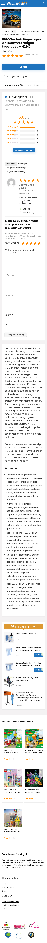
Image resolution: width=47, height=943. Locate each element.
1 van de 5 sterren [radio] (23, 243)
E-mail (9, 324)
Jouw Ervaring (12, 242)
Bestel (23, 66)
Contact (5, 891)
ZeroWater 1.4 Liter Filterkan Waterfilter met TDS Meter (28, 649)
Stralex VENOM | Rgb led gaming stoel (27, 678)
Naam (9, 314)
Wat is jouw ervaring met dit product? (20, 252)
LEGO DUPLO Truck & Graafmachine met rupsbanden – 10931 (34, 753)
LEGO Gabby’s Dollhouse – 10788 (12, 791)
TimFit (18, 639)
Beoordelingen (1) (13, 85)
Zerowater (20, 656)
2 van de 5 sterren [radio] (25, 243)
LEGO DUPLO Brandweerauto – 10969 (12, 753)
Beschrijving (33, 85)
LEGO (11, 51)
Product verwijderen (10, 905)
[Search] (43, 3)
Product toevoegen (10, 901)
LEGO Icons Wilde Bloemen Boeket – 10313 (33, 792)
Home (4, 31)
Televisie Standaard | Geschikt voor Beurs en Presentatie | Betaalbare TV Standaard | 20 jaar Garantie (29, 696)
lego (13, 31)
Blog (4, 884)
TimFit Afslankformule (26, 633)
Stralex (18, 685)
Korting (38, 654)
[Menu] (3, 3)
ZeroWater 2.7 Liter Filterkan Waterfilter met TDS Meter (28, 664)
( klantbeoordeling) (32, 54)
